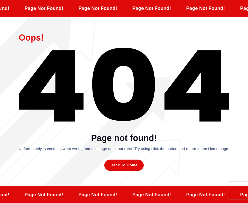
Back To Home (124, 165)
